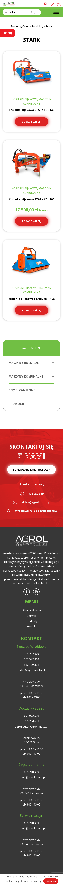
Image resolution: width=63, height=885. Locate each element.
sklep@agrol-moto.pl (36, 502)
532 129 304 (31, 665)
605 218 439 (31, 772)
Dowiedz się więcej (30, 881)
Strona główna (31, 610)
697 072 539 (31, 716)
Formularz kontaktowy (31, 469)
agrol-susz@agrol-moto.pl (31, 726)
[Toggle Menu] (56, 12)
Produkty (31, 621)
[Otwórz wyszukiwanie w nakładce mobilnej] (22, 12)
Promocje (17, 404)
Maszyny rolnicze (31, 363)
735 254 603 (31, 721)
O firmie (31, 616)
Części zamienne (31, 390)
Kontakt (32, 626)
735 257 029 (36, 494)
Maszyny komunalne (31, 376)
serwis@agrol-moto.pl (31, 777)
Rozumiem (51, 881)
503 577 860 (31, 659)
